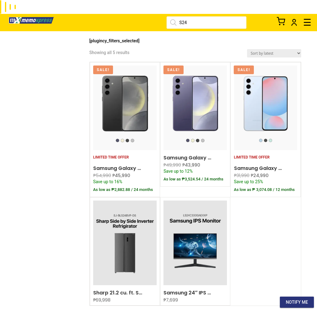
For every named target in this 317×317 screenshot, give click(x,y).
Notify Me (297, 302)
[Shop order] (274, 53)
